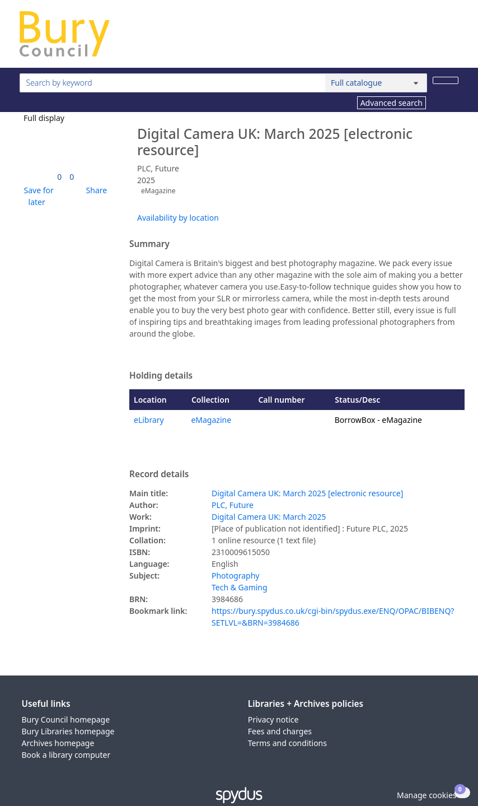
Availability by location (178, 217)
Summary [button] (149, 244)
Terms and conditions (287, 743)
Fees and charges (280, 731)
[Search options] (376, 82)
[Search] (445, 80)
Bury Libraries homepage (68, 731)
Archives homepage (58, 743)
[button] (37, 196)
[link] (59, 176)
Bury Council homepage (66, 719)
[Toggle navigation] (452, 38)
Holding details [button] (161, 376)
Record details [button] (159, 474)
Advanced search (391, 102)
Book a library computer (66, 754)
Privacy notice (273, 719)
